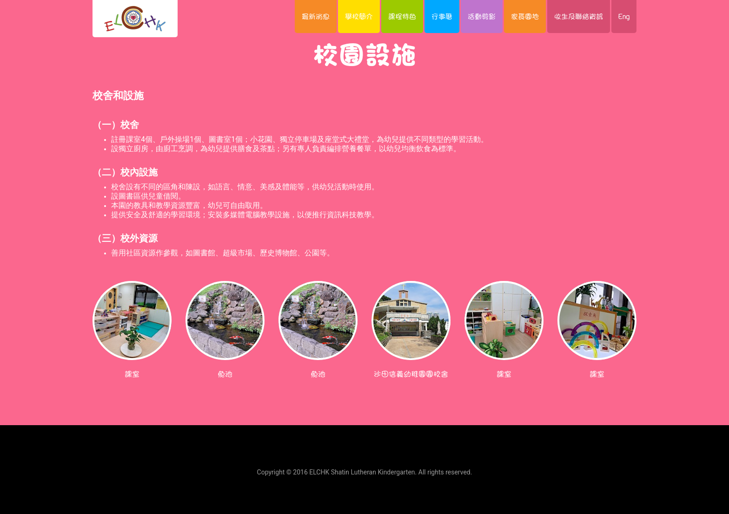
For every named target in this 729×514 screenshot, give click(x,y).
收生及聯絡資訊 (578, 16)
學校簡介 (359, 16)
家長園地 (525, 16)
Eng (624, 16)
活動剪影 (482, 16)
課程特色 (402, 16)
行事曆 (441, 16)
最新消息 (316, 16)
